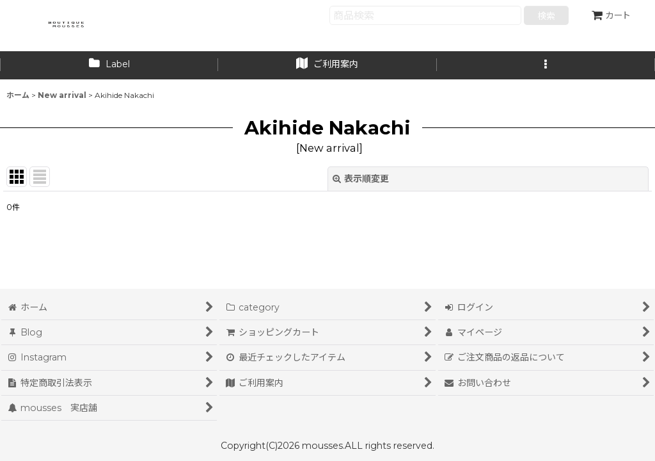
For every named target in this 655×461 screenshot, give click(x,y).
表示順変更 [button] (361, 178)
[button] (546, 65)
